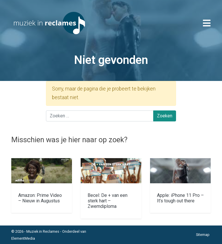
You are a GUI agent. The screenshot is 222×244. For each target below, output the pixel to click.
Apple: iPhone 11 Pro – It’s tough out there (180, 198)
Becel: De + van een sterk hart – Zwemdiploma (107, 201)
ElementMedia (23, 238)
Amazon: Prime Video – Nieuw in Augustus (40, 198)
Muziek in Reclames (42, 231)
